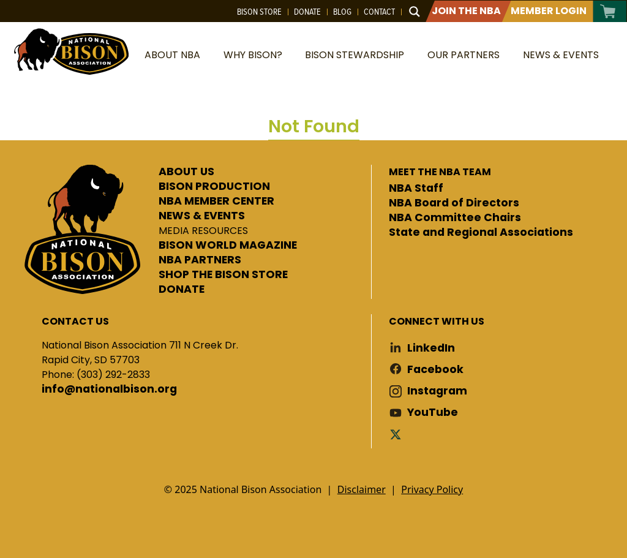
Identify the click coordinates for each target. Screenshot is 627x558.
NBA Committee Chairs (455, 218)
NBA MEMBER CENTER (216, 201)
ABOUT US (186, 172)
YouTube (432, 412)
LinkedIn (431, 348)
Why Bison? (252, 55)
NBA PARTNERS (200, 260)
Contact (379, 12)
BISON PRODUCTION (214, 186)
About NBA (172, 55)
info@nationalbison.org (109, 389)
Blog (342, 12)
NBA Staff (416, 188)
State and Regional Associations (481, 232)
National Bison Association (70, 50)
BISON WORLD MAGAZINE (228, 245)
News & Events (561, 55)
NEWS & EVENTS (202, 216)
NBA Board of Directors (454, 203)
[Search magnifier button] (414, 11)
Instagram (437, 391)
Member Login (549, 11)
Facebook (435, 370)
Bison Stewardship (354, 55)
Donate (307, 12)
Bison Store (259, 12)
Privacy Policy (432, 489)
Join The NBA (466, 11)
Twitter (398, 434)
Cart (608, 11)
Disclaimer (361, 489)
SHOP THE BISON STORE (223, 275)
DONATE (182, 289)
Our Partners (463, 55)
